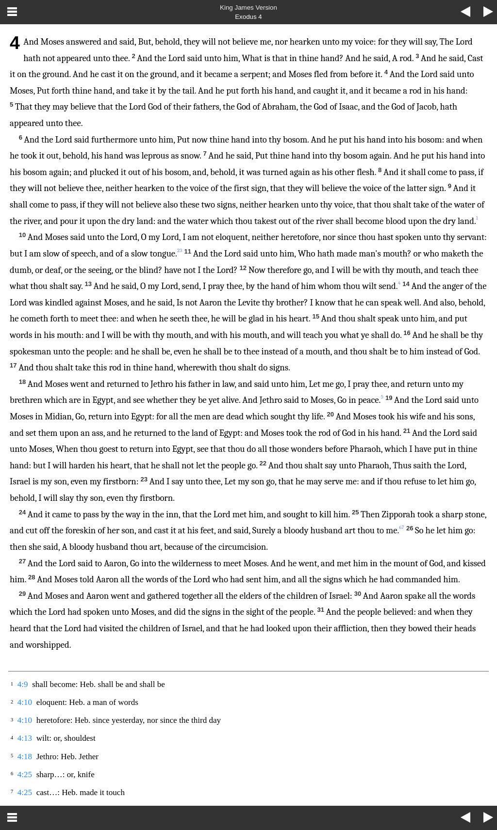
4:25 (24, 774)
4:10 (24, 702)
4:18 (24, 756)
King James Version (248, 7)
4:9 (22, 684)
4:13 (24, 738)
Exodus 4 (248, 16)
